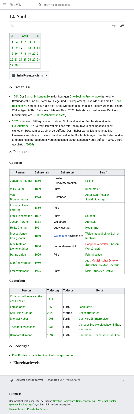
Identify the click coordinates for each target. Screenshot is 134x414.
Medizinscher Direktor (105, 260)
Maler (88, 271)
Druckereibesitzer (100, 324)
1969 (38, 263)
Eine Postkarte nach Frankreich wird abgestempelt (43, 355)
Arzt (87, 260)
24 (20, 59)
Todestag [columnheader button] (53, 290)
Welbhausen (61, 236)
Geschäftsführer (89, 313)
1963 (50, 318)
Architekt (90, 221)
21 (38, 53)
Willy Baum (17, 189)
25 (25, 59)
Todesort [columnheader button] (68, 290)
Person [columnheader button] (20, 172)
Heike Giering (18, 227)
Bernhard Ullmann (21, 335)
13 (33, 47)
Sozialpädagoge (95, 199)
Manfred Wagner (20, 263)
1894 (50, 335)
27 (33, 59)
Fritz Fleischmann (21, 216)
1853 (38, 221)
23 (16, 59)
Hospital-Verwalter (96, 244)
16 (16, 53)
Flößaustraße (20, 126)
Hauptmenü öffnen (6, 6)
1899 (38, 189)
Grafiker (109, 271)
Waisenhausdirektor (97, 233)
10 (20, 47)
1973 (38, 197)
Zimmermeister (99, 318)
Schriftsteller (101, 194)
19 (29, 53)
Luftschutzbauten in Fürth (49, 115)
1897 (38, 216)
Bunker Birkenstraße (37, 96)
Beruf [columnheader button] (103, 172)
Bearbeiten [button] (123, 27)
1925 (38, 271)
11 (25, 47)
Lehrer (115, 233)
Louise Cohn (17, 307)
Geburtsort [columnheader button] (67, 172)
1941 (15, 96)
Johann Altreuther (21, 180)
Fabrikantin (85, 307)
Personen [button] (21, 151)
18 (25, 53)
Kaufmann (85, 329)
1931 (50, 327)
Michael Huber (19, 318)
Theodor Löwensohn (23, 327)
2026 (15, 121)
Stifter (116, 324)
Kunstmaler (92, 189)
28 (38, 59)
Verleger (84, 324)
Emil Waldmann (19, 271)
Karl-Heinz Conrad (21, 313)
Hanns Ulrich (18, 254)
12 (29, 47)
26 (29, 59)
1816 (50, 298)
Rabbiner (90, 238)
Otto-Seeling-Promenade (84, 96)
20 (33, 53)
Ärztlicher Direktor (96, 265)
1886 (38, 207)
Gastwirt (84, 318)
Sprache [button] (13, 27)
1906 (38, 254)
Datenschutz (16, 409)
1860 (50, 307)
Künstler (99, 271)
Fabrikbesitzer (94, 254)
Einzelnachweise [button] (27, 362)
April (25, 36)
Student (90, 216)
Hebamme (91, 227)
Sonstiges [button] (21, 346)
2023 (50, 313)
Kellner (89, 180)
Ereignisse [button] (22, 87)
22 (11, 59)
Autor (88, 194)
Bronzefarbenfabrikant (107, 335)
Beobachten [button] (115, 27)
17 (20, 53)
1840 (38, 236)
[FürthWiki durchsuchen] (69, 5)
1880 (38, 180)
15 (11, 53)
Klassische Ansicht (37, 409)
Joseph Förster (19, 221)
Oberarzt (114, 265)
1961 (38, 227)
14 (38, 47)
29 (11, 65)
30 (16, 65)
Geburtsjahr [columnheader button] (42, 172)
